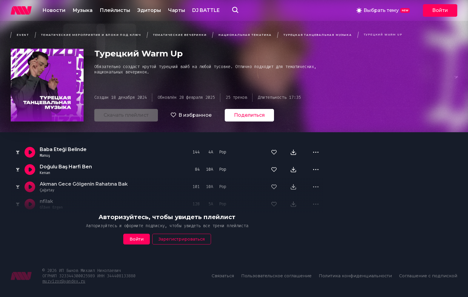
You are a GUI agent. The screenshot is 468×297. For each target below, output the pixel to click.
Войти (440, 10)
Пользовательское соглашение (276, 275)
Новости (53, 10)
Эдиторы (149, 10)
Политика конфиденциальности (355, 275)
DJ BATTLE (206, 10)
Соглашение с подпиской (428, 275)
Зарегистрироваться (181, 239)
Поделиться (249, 115)
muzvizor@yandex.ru (63, 281)
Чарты (176, 10)
